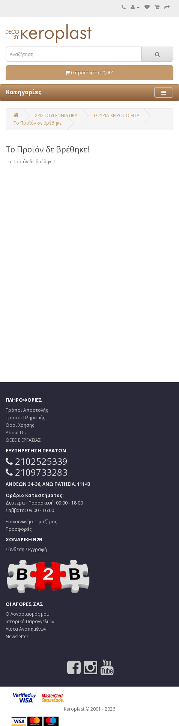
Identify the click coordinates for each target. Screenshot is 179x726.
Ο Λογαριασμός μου (28, 614)
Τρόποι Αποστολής (27, 410)
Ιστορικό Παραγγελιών (30, 621)
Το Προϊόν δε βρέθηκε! (38, 123)
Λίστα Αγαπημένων (26, 629)
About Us (16, 432)
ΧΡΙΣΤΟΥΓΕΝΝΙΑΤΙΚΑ (56, 115)
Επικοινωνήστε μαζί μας (31, 521)
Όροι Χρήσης (20, 425)
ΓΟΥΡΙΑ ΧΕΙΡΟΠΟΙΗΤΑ (117, 115)
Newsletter (17, 636)
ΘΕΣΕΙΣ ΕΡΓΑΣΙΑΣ (23, 440)
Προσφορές (19, 529)
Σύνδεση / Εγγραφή (26, 549)
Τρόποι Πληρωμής (25, 417)
